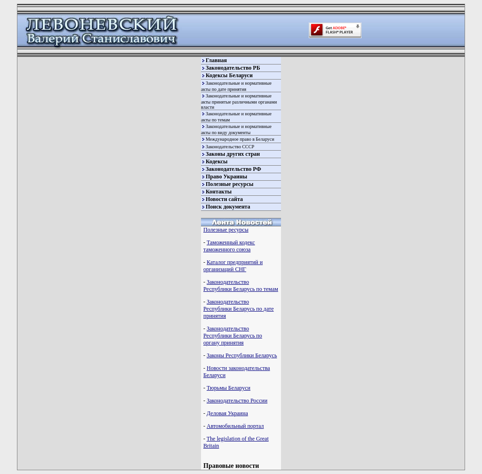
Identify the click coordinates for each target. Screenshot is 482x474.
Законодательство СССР (230, 146)
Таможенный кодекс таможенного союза (229, 246)
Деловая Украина (227, 413)
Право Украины (226, 176)
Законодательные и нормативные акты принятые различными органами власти (239, 101)
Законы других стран (233, 154)
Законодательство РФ (233, 169)
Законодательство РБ (233, 67)
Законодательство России (237, 400)
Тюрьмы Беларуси (228, 388)
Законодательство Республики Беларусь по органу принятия (232, 335)
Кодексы (216, 161)
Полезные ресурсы (229, 184)
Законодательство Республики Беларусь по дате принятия (238, 308)
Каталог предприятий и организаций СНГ (233, 266)
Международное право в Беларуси (240, 139)
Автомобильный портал (235, 426)
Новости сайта (224, 199)
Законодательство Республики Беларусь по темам (240, 285)
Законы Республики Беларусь (242, 355)
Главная (216, 60)
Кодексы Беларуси (229, 75)
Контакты (219, 191)
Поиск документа (228, 206)
